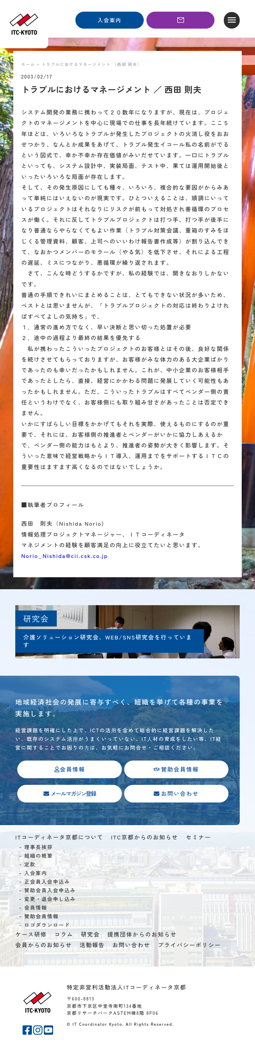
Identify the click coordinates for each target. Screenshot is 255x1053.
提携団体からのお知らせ (142, 935)
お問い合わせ (131, 946)
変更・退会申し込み (50, 900)
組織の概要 (38, 856)
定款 (30, 865)
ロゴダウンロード (47, 926)
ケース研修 (31, 935)
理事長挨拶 (38, 848)
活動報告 (92, 946)
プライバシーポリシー (189, 946)
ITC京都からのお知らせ (144, 838)
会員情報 (35, 908)
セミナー (198, 838)
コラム (63, 935)
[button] (232, 20)
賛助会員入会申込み (50, 891)
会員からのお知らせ (43, 946)
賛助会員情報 (41, 917)
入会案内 (35, 874)
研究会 (90, 935)
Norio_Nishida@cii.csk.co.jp (64, 555)
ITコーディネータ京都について (59, 838)
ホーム (28, 64)
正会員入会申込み (47, 882)
